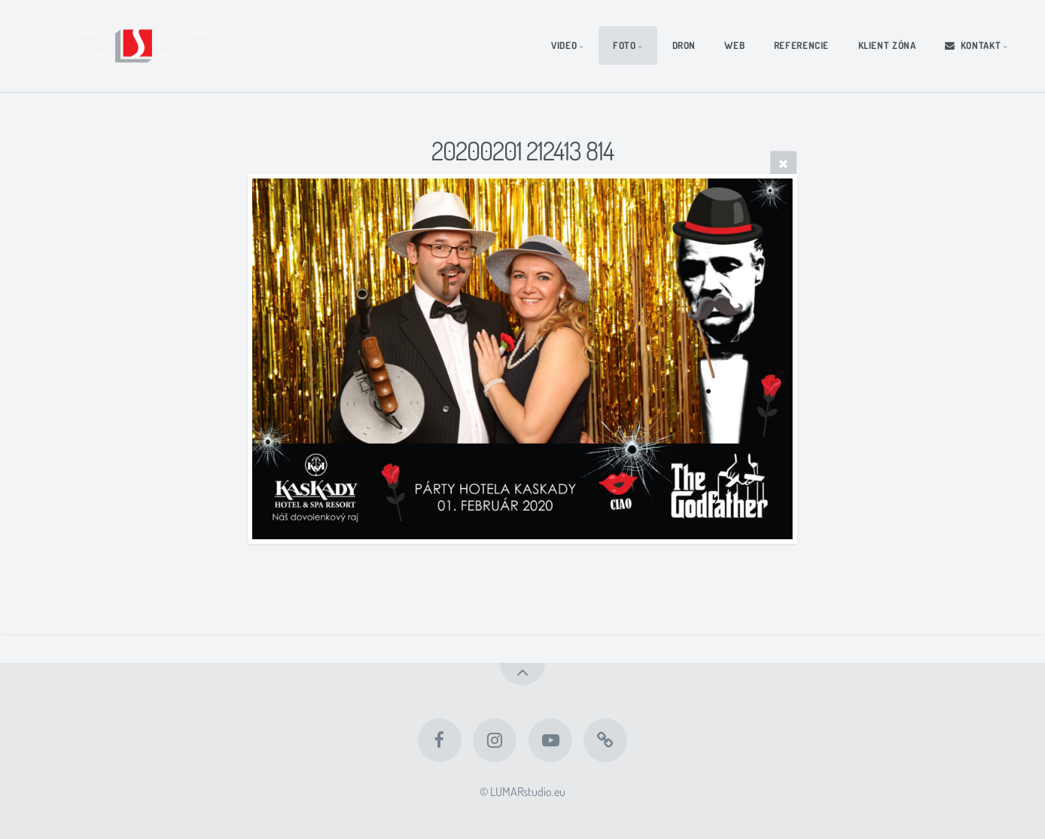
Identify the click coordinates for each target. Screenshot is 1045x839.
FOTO (624, 45)
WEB (734, 45)
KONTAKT (973, 45)
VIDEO (564, 45)
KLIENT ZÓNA (887, 45)
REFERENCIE (801, 45)
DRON (684, 45)
